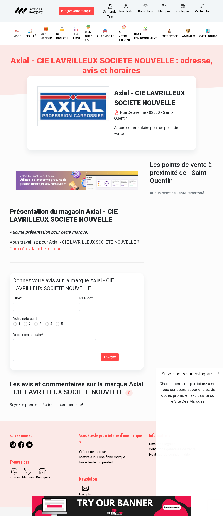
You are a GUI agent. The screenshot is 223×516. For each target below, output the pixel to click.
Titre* (17, 298)
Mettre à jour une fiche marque (102, 457)
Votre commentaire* (28, 335)
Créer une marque (92, 452)
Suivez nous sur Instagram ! (188, 374)
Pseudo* (86, 298)
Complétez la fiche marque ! (37, 248)
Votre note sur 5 (25, 319)
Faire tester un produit (96, 462)
